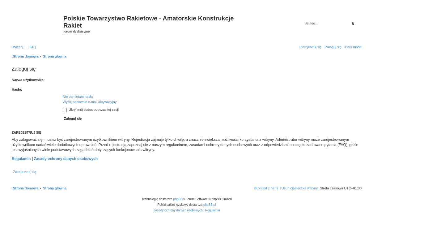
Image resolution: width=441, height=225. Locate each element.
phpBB (178, 199)
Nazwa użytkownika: (28, 80)
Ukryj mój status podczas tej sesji (91, 109)
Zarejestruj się (24, 172)
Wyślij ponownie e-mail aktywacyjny (90, 102)
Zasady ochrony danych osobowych (66, 159)
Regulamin (21, 159)
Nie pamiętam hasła (78, 96)
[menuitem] (32, 47)
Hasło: (17, 89)
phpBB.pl (209, 204)
